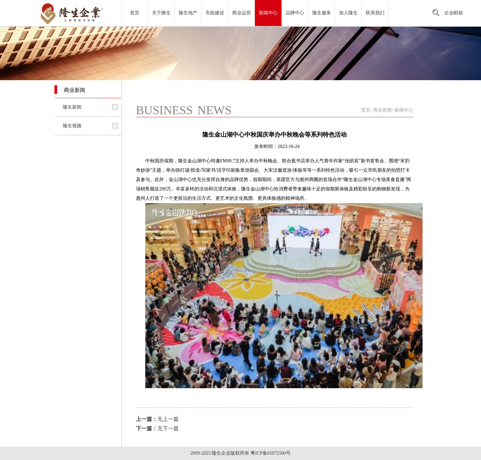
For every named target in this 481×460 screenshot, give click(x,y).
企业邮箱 (453, 12)
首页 (134, 12)
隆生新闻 (72, 107)
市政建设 (214, 12)
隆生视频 (72, 125)
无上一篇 (157, 419)
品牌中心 (295, 12)
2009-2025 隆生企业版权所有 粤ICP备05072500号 (240, 453)
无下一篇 (157, 428)
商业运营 (241, 12)
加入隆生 (348, 12)
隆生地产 (188, 12)
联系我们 (375, 12)
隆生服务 (321, 12)
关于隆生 (161, 12)
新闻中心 (268, 12)
